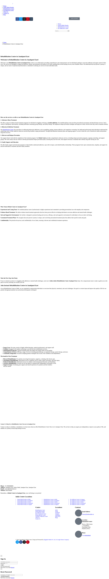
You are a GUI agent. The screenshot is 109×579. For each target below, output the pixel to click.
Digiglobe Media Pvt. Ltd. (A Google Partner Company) (56, 539)
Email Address (86, 511)
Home (4, 42)
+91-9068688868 (86, 535)
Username (3, 562)
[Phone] (78, 534)
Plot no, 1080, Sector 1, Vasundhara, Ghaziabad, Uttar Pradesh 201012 (87, 526)
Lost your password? (5, 566)
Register (12, 567)
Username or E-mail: (5, 575)
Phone (83, 533)
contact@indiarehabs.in (88, 514)
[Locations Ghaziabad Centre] (78, 521)
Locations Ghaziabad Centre (87, 520)
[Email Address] (78, 513)
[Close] (1, 556)
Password (3, 563)
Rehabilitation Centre (8, 129)
